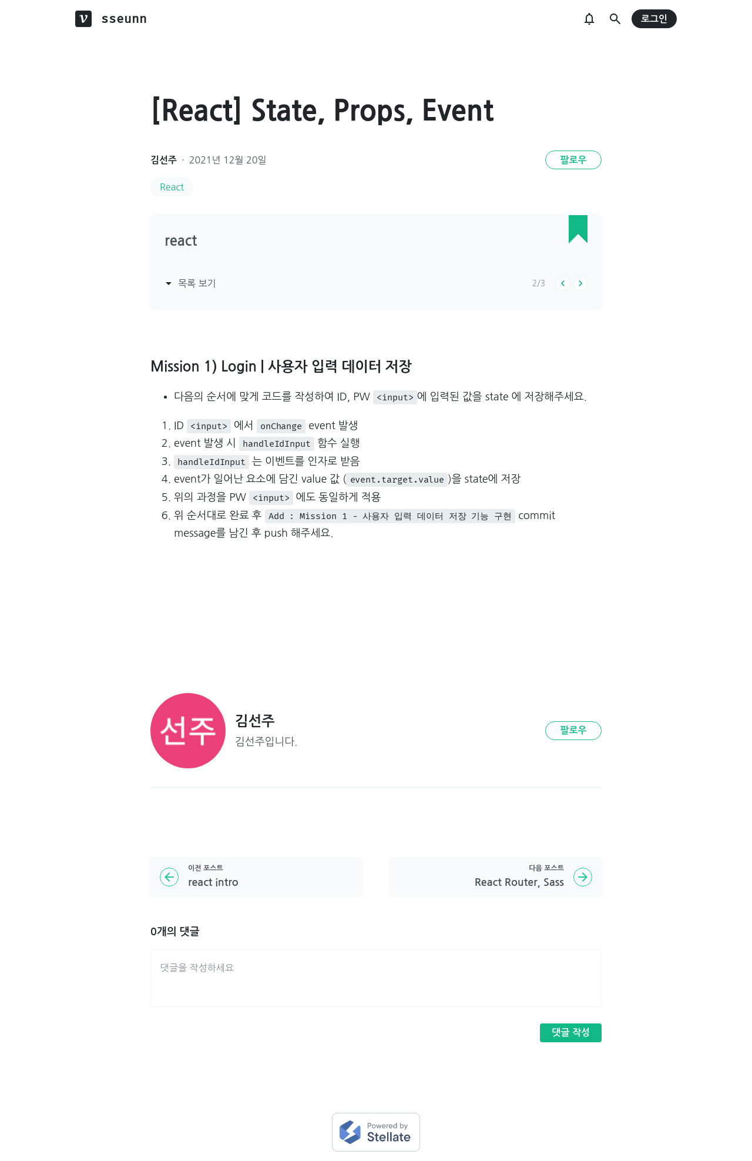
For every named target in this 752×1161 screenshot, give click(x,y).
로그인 (654, 19)
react (180, 241)
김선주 (163, 160)
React (172, 187)
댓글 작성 (571, 1032)
